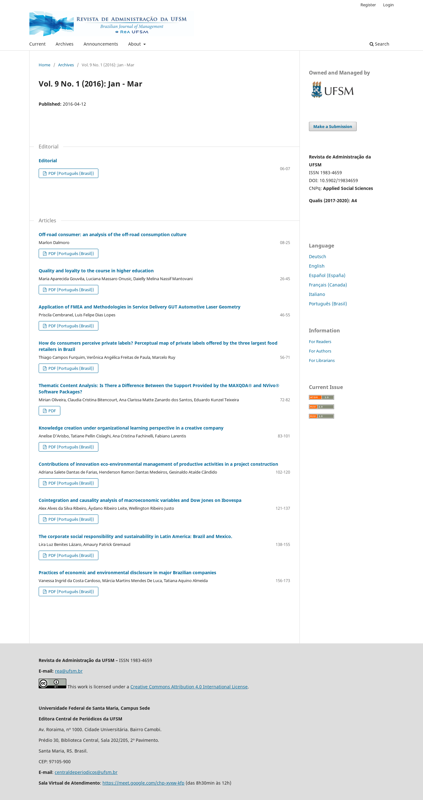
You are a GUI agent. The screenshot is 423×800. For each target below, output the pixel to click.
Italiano (317, 294)
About (135, 44)
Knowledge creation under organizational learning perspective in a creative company (131, 428)
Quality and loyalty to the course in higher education (96, 271)
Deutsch (317, 256)
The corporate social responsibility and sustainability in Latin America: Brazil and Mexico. (135, 536)
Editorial (48, 161)
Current (37, 44)
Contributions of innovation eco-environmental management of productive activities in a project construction (158, 464)
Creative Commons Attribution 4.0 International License (189, 687)
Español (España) (327, 275)
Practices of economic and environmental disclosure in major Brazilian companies (127, 572)
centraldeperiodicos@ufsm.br (86, 772)
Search (379, 44)
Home (44, 65)
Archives (65, 44)
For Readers (320, 341)
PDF (51, 411)
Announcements (101, 44)
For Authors (320, 351)
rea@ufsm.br (69, 671)
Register (368, 5)
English (317, 266)
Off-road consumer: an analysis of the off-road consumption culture (112, 234)
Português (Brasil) (328, 304)
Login (388, 5)
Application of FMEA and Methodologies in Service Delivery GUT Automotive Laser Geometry (139, 307)
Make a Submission (332, 126)
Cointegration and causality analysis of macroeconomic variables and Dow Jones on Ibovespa (140, 500)
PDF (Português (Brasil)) (70, 173)
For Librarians (322, 360)
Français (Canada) (328, 285)
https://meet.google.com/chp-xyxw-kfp (143, 783)
